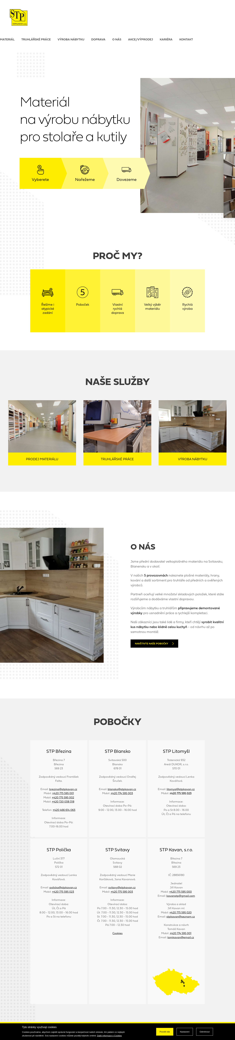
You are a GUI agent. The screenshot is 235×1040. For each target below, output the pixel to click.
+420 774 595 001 (180, 933)
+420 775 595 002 (63, 797)
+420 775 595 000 (180, 892)
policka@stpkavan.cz (63, 887)
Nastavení (185, 1032)
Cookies (117, 933)
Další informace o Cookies (109, 1035)
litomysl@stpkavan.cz (181, 789)
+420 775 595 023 (63, 892)
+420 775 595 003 (122, 892)
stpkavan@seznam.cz (180, 916)
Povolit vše (165, 1032)
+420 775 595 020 (180, 912)
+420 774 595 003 (122, 793)
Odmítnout (205, 1032)
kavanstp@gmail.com (180, 896)
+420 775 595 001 (63, 793)
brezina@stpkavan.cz (63, 789)
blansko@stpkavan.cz (122, 789)
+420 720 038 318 (63, 801)
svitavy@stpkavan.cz (122, 887)
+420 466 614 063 (64, 810)
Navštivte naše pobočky (154, 643)
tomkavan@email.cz (180, 937)
